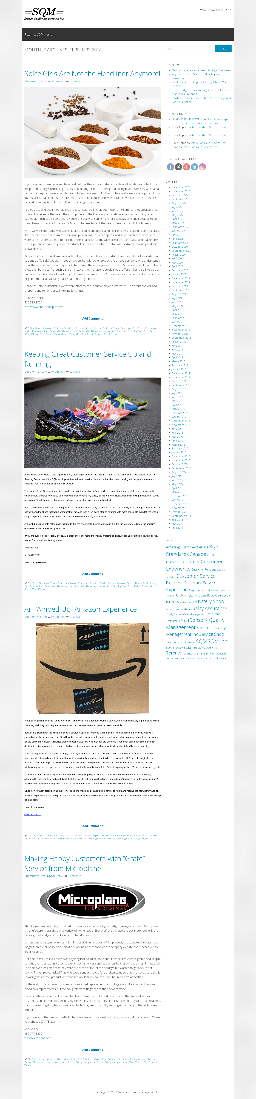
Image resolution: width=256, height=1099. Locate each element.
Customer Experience (64, 328)
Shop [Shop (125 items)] (219, 634)
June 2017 (177, 397)
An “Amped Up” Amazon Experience (80, 609)
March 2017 (178, 409)
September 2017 (181, 385)
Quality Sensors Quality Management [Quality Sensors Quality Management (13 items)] (185, 614)
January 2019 (179, 322)
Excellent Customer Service (106, 328)
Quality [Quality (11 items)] (184, 609)
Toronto (49, 334)
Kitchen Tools (94, 1059)
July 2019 (177, 298)
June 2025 (177, 211)
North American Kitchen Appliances (49, 1062)
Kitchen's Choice (108, 1059)
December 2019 (181, 278)
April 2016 (177, 440)
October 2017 (180, 381)
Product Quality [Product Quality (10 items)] (173, 609)
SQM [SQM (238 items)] (201, 641)
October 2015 (180, 464)
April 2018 (177, 357)
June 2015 (177, 480)
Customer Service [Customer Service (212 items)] (196, 575)
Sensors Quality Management (64, 331)
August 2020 (179, 254)
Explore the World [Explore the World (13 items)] (200, 590)
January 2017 (179, 417)
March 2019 (178, 314)
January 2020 (179, 274)
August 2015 (179, 472)
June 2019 (177, 302)
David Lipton (57, 81)
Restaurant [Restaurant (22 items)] (213, 614)
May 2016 (177, 436)
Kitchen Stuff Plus (78, 1059)
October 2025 (180, 195)
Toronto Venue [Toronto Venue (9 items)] (193, 658)
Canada (38, 328)
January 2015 (179, 500)
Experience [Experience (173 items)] (178, 589)
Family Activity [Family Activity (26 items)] (184, 595)
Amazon (31, 835)
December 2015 (181, 456)
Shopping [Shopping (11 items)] (171, 642)
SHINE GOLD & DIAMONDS (187, 119)
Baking (31, 328)
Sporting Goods (149, 586)
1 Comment (74, 876)
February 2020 (180, 270)
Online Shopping (49, 838)
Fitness (138, 583)
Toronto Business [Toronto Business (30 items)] (193, 653)
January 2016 (179, 452)
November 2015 (181, 460)
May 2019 (177, 306)
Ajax (30, 583)
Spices (153, 331)
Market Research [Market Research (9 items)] (187, 602)
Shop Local (122, 331)
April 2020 (177, 266)
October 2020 (180, 246)
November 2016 (181, 424)
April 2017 (177, 405)
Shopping (132, 331)
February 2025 (180, 227)
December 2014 (181, 504)
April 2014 (177, 527)
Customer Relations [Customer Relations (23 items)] (203, 569)
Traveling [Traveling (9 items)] (205, 658)
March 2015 (178, 492)
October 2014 (180, 511)
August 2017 (179, 389)
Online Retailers (32, 838)
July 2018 (177, 345)
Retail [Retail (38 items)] (184, 620)
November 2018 (181, 329)
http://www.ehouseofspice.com (43, 307)
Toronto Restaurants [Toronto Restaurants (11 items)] (176, 658)
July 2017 (177, 393)
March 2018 (178, 361)
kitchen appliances (46, 1059)
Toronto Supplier (95, 334)
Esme (175, 147)
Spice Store (143, 331)
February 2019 (180, 318)
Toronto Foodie (61, 334)
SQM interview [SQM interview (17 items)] (174, 647)
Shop (113, 331)
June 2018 (177, 349)
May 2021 (177, 234)
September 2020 (181, 250)
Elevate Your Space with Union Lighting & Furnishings (201, 70)
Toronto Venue (111, 334)
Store (42, 334)
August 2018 (179, 341)
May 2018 (177, 353)
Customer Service (83, 328)
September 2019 (181, 290)
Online (153, 835)
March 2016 (178, 444)
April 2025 (177, 219)
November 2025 (181, 191)
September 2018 (181, 337)
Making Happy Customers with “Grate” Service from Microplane (84, 863)
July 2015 (177, 476)
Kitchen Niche (62, 1059)
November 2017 (181, 377)
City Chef (32, 1059)
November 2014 (181, 508)
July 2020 (177, 258)
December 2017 (181, 373)
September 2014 (181, 516)
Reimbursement (66, 838)
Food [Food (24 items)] (210, 595)
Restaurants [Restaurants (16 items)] (173, 620)
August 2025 (179, 203)
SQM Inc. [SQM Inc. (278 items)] (218, 641)
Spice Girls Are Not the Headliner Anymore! (92, 73)
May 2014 (177, 523)
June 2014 (177, 519)
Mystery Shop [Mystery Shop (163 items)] (209, 601)
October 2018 (180, 333)
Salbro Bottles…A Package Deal (208, 143)
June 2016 (177, 432)
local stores (37, 331)
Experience (126, 328)
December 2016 (181, 420)
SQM (26, 334)
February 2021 (180, 242)
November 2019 (181, 282)
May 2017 (177, 401)
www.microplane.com (37, 1038)
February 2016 (180, 448)
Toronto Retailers (77, 334)
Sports (27, 589)
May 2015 (177, 484)
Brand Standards (41, 583)
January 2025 (179, 231)
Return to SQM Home (38, 34)
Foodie (141, 328)
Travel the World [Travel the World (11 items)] (218, 658)
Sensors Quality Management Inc (94, 331)
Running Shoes (37, 586)
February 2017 (180, 413)
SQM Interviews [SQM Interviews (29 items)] (194, 647)
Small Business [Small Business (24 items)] (186, 642)
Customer (48, 328)
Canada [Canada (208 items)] (197, 554)
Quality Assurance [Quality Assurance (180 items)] (208, 608)
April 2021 (177, 238)
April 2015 (177, 488)
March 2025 (178, 223)
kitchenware (123, 1059)
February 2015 (180, 496)
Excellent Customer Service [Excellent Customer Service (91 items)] (191, 583)
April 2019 (177, 310)
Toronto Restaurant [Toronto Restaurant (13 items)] (216, 653)
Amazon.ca (41, 835)
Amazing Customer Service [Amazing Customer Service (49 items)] (187, 547)
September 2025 (181, 199)
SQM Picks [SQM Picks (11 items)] (211, 647)
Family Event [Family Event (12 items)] (200, 595)
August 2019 (179, 294)
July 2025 (177, 207)
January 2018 (179, 369)
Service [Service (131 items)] (206, 634)
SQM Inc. (34, 334)
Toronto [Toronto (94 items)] (173, 653)
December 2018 (181, 326)
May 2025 (177, 215)
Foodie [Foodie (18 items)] (219, 595)
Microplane (135, 1059)
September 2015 (181, 468)
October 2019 (180, 286)
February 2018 (180, 365)
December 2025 (181, 187)
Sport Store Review (131, 586)
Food (135, 328)
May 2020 (177, 262)
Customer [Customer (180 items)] (189, 561)
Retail (46, 331)
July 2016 (177, 428)
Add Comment (92, 318)
